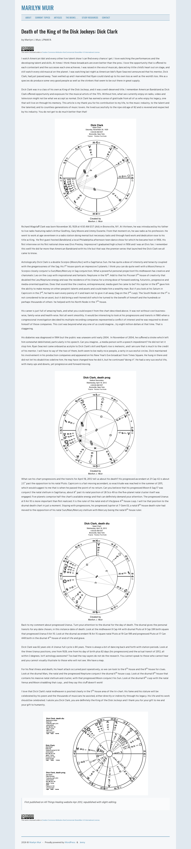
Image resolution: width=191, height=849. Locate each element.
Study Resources (90, 17)
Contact (106, 17)
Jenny (82, 842)
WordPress (70, 842)
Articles (58, 17)
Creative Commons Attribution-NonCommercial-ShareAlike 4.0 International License (70, 52)
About (28, 17)
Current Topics (42, 17)
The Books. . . (72, 17)
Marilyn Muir (37, 7)
